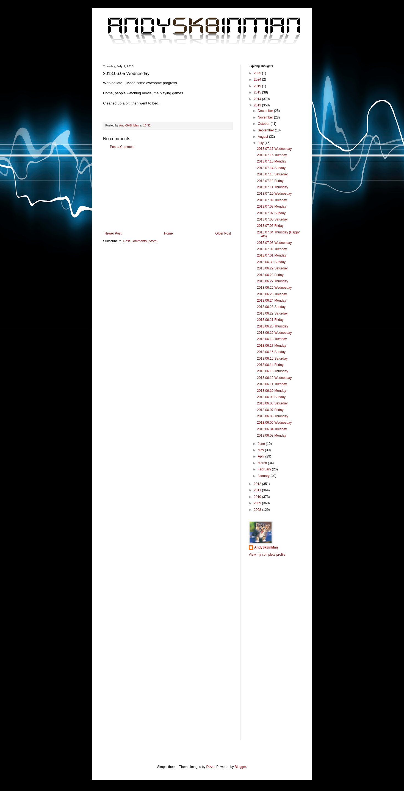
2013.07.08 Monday (271, 206)
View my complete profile (267, 554)
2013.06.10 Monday (271, 391)
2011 (258, 490)
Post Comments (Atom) (140, 241)
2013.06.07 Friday (270, 410)
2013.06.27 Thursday (272, 281)
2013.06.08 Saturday (272, 403)
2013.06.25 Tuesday (272, 294)
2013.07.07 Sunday (271, 213)
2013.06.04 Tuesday (272, 429)
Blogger (240, 767)
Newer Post (112, 233)
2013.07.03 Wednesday (274, 243)
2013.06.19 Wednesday (274, 333)
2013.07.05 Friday (270, 226)
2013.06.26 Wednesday (274, 288)
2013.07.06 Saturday (272, 219)
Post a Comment (122, 147)
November (266, 117)
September (266, 130)
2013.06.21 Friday (270, 320)
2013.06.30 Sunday (271, 262)
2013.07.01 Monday (271, 255)
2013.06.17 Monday (271, 346)
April (261, 456)
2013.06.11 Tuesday (272, 384)
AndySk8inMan (266, 547)
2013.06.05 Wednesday (274, 423)
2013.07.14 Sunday (271, 168)
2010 (258, 497)
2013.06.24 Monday (271, 300)
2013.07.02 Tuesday (272, 249)
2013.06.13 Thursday (272, 371)
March (263, 463)
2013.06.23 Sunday (271, 307)
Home (168, 233)
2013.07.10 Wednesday (274, 193)
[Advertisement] (167, 190)
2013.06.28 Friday (270, 275)
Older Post (223, 233)
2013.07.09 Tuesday (272, 200)
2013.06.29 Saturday (272, 268)
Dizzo (210, 767)
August (263, 137)
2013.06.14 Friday (270, 365)
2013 (258, 105)
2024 (258, 79)
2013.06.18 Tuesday (272, 339)
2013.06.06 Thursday (272, 416)
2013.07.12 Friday (270, 181)
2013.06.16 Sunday (271, 352)
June (262, 444)
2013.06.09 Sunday (271, 397)
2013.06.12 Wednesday (274, 378)
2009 (258, 503)
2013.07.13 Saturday (272, 174)
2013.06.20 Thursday (272, 326)
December (266, 111)
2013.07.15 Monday (271, 161)
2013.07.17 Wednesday (274, 149)
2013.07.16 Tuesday (272, 155)
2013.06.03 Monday (271, 435)
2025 (258, 73)
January (264, 476)
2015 (258, 92)
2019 (258, 86)
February (265, 469)
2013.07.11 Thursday (272, 187)
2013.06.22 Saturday (272, 313)
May (261, 450)
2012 (258, 484)
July (261, 143)
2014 (258, 99)
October (264, 124)
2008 (258, 510)
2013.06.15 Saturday (272, 358)
